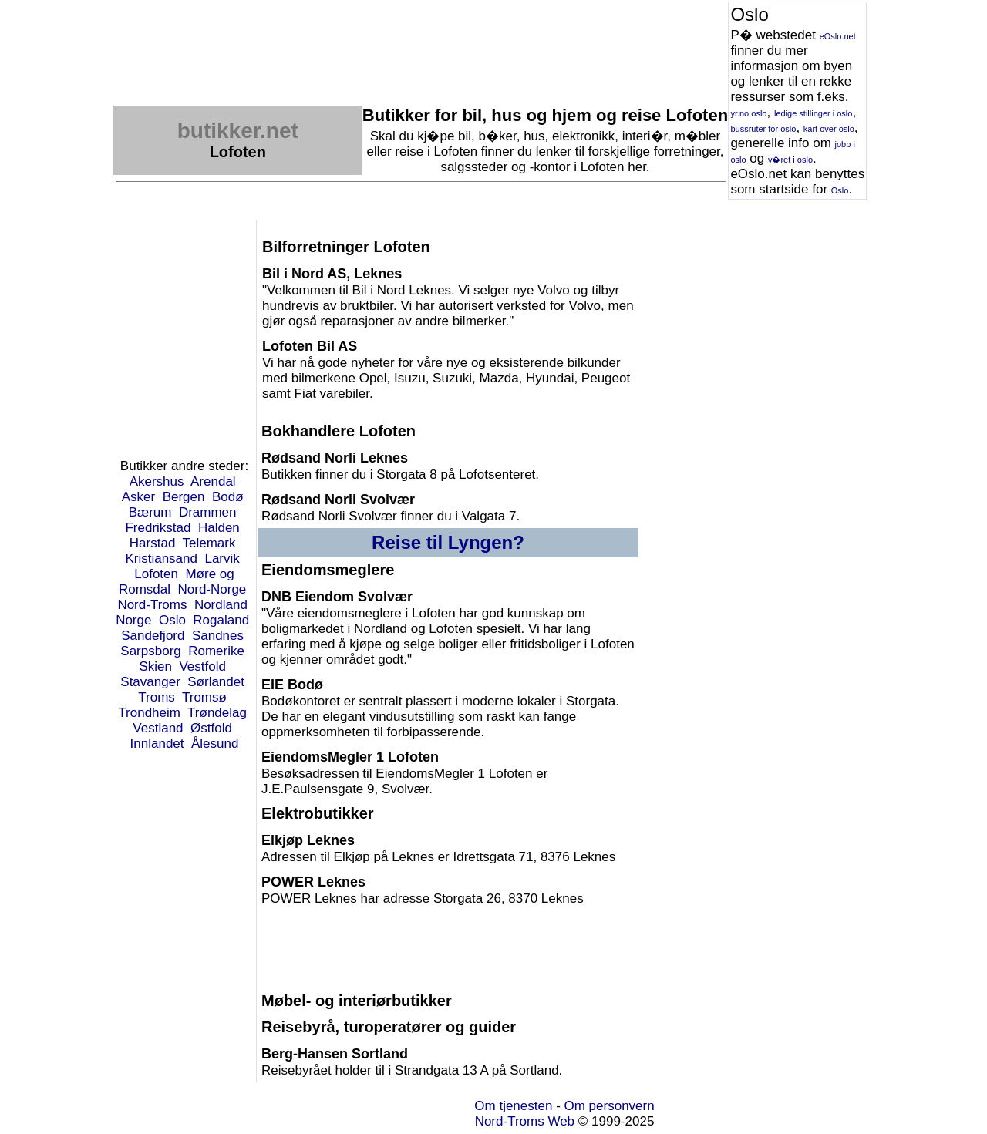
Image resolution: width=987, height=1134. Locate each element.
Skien (155, 666)
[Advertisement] (394, 36)
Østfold (211, 728)
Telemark (208, 543)
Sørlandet (215, 682)
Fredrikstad (157, 527)
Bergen (184, 497)
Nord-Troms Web (524, 1121)
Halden (219, 527)
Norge (133, 620)
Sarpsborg (150, 651)
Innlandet (157, 743)
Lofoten (156, 574)
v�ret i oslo (790, 159)
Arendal (213, 481)
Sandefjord (152, 635)
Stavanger (150, 682)
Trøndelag (217, 712)
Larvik (221, 558)
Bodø (228, 497)
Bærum (150, 512)
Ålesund (214, 743)
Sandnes (218, 635)
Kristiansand (161, 558)
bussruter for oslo (763, 128)
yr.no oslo (748, 113)
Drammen (208, 512)
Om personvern (609, 1106)
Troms (156, 697)
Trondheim (149, 712)
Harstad (153, 543)
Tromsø (204, 697)
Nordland (221, 604)
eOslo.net (838, 36)
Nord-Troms (152, 604)
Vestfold (202, 666)
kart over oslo (828, 128)
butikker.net (237, 131)
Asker (138, 497)
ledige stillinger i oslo (813, 113)
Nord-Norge (212, 589)
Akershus (157, 481)
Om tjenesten (513, 1106)
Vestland (158, 728)
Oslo (840, 190)
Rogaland (221, 620)
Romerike (216, 651)
